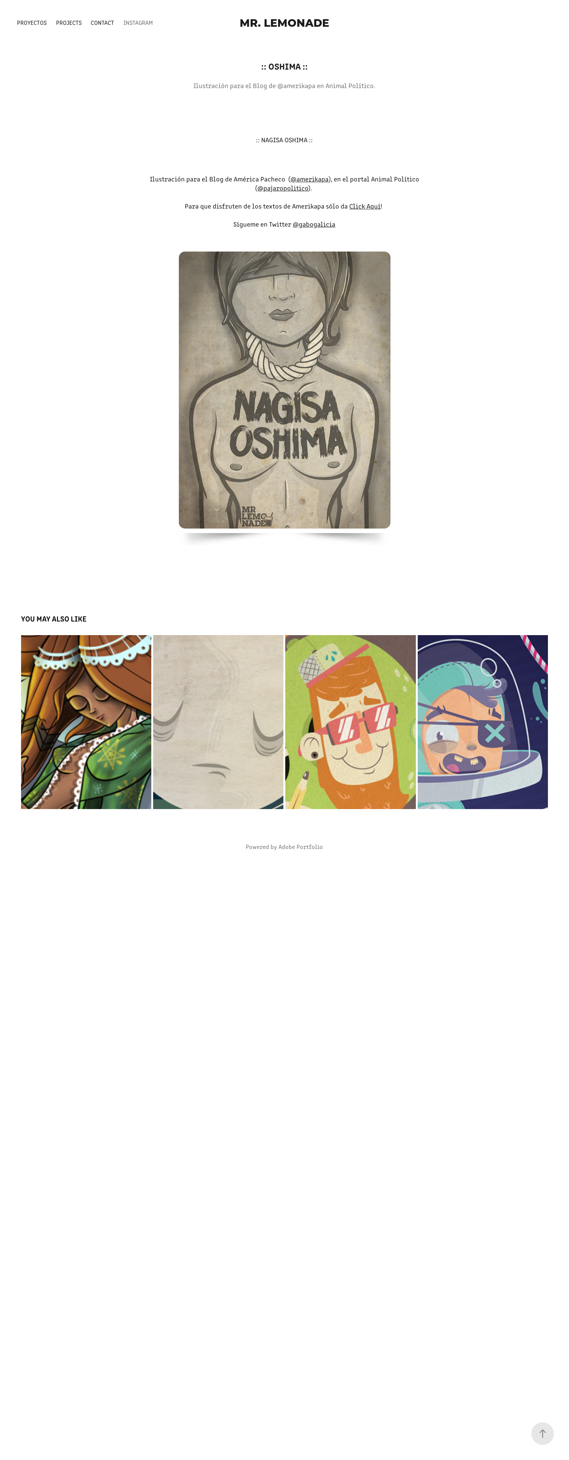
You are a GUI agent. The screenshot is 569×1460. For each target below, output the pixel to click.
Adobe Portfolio (300, 846)
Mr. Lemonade (284, 22)
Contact (102, 22)
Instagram (138, 22)
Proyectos (32, 22)
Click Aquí (364, 205)
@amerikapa (310, 178)
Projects (69, 22)
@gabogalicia (314, 224)
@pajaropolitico (282, 187)
